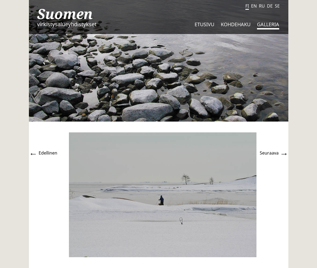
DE (270, 6)
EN (254, 6)
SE (277, 6)
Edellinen (43, 153)
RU (262, 6)
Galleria (268, 24)
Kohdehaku (236, 24)
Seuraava (274, 153)
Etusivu (204, 24)
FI (247, 6)
